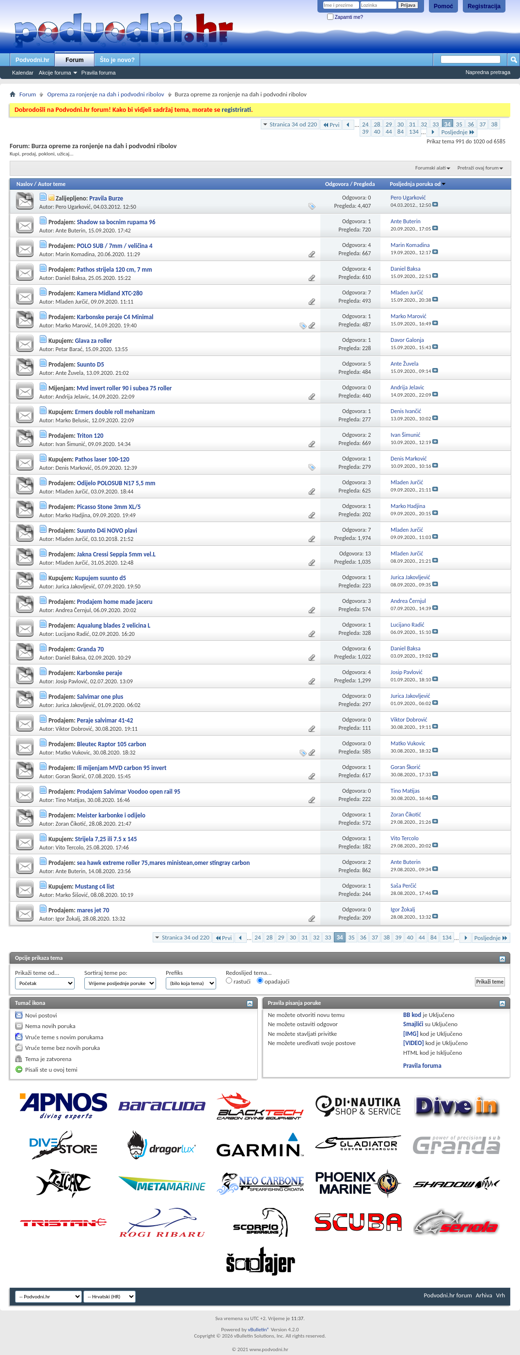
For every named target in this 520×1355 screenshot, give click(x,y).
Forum (74, 60)
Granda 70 (90, 649)
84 (400, 131)
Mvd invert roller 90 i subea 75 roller (124, 388)
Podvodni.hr (32, 60)
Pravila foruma (98, 73)
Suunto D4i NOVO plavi (107, 530)
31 (412, 124)
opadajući (273, 981)
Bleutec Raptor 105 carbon (111, 744)
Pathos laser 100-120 (102, 459)
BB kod (412, 1014)
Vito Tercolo (69, 847)
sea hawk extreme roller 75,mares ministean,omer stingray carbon (163, 862)
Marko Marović (74, 325)
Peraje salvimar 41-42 (105, 720)
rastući (238, 981)
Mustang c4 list (94, 886)
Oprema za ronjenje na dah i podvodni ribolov (105, 94)
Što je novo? (117, 60)
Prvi (330, 124)
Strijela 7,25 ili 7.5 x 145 (106, 839)
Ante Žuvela (69, 373)
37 (482, 124)
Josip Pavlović (72, 681)
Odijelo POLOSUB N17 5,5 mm (116, 483)
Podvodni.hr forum (448, 1295)
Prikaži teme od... (37, 972)
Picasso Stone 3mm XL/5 (109, 506)
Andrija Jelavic (72, 396)
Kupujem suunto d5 (100, 578)
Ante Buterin (71, 230)
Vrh (500, 1295)
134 (414, 131)
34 (447, 124)
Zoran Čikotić (71, 823)
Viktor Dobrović (74, 728)
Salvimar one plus (100, 696)
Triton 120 (90, 435)
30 (400, 124)
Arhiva (484, 1295)
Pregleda (364, 184)
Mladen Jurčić (72, 301)
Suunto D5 (90, 364)
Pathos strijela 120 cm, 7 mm (114, 269)
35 (459, 124)
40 (377, 131)
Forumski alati (430, 168)
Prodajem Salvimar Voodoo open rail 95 (128, 791)
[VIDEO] (413, 1043)
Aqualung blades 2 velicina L (114, 625)
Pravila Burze (106, 198)
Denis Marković (74, 467)
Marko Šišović (72, 895)
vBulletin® (258, 1329)
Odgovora (337, 184)
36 (471, 124)
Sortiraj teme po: (105, 972)
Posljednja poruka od (418, 184)
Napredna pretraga (488, 72)
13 (368, 553)
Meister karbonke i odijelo (111, 815)
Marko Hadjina (73, 515)
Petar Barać (69, 349)
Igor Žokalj (68, 918)
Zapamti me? (345, 17)
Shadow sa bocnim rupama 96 (116, 222)
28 (377, 124)
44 (389, 131)
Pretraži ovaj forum (478, 168)
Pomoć (443, 6)
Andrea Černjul (73, 610)
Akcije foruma (55, 73)
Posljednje (458, 132)
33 (435, 124)
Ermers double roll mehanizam (115, 412)
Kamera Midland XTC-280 (109, 293)
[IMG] (411, 1033)
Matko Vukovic (73, 752)
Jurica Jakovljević (75, 586)
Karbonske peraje (100, 673)
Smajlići (413, 1024)
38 (494, 124)
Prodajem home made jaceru (115, 601)
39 (365, 131)
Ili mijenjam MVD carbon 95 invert (122, 767)
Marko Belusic (72, 420)
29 (389, 124)
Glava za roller (93, 340)
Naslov (24, 184)
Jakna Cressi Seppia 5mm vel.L (116, 554)
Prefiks (174, 972)
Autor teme (51, 184)
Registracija (484, 6)
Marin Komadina (75, 254)
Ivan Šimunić (70, 444)
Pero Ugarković (73, 206)
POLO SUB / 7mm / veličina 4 (115, 245)
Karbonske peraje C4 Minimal (115, 317)
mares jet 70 (93, 910)
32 (424, 124)
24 (365, 124)
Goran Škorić (71, 776)
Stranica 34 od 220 (293, 124)
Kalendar (22, 73)
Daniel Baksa (71, 278)
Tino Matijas (70, 800)
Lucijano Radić (73, 634)
